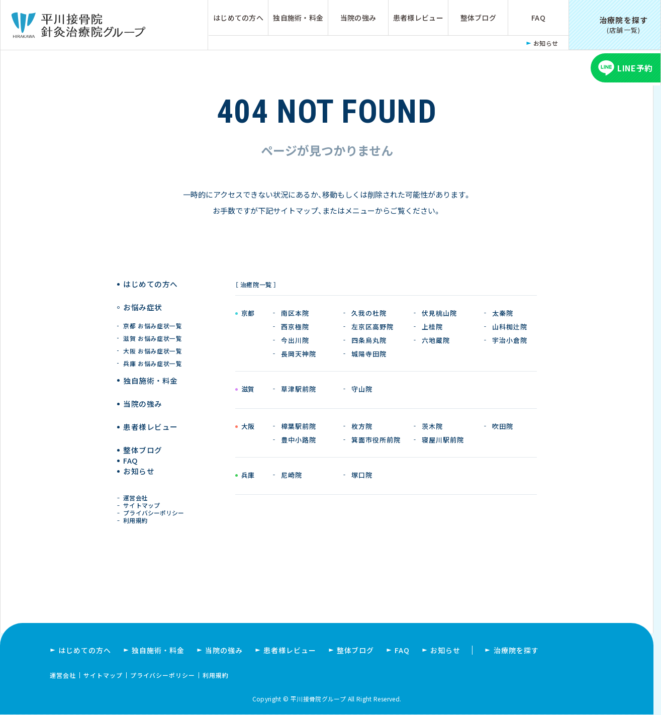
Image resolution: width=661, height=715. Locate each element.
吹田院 (502, 426)
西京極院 (295, 326)
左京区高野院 (372, 326)
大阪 (248, 427)
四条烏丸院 (369, 340)
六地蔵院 (436, 340)
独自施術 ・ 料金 (150, 371)
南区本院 (295, 313)
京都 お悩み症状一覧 (153, 316)
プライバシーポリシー (155, 509)
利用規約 (137, 519)
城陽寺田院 (369, 353)
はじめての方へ (238, 18)
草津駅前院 (298, 389)
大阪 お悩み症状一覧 (153, 341)
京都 (248, 314)
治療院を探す (516, 651)
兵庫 (248, 476)
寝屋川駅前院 (443, 439)
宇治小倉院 (509, 340)
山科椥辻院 (509, 326)
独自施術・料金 (298, 18)
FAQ (538, 18)
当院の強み (358, 18)
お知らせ (545, 43)
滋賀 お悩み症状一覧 (153, 328)
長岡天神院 (298, 353)
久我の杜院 (369, 313)
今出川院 (295, 340)
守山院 (361, 389)
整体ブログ (478, 18)
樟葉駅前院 (298, 426)
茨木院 (432, 426)
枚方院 (361, 426)
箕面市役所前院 (376, 439)
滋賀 (248, 390)
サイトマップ (143, 499)
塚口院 (361, 475)
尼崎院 (291, 475)
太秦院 (502, 313)
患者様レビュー (418, 18)
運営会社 (137, 490)
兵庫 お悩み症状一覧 (153, 353)
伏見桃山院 (439, 313)
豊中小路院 (298, 439)
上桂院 (432, 326)
